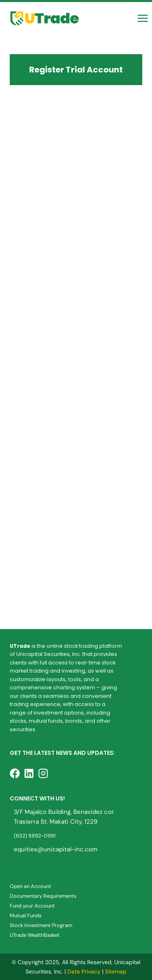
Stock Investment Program (41, 925)
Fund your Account (32, 905)
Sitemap (115, 971)
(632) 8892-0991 (35, 835)
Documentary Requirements (43, 895)
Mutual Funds (25, 915)
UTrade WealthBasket (35, 935)
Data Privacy (84, 971)
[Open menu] (142, 18)
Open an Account (30, 886)
